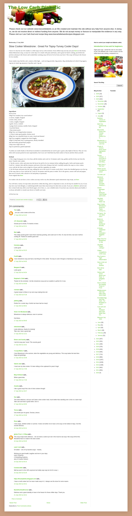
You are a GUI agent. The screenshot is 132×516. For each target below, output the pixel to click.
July (99, 116)
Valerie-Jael (17, 364)
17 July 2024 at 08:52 (20, 306)
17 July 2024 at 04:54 (20, 272)
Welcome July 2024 (101, 318)
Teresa (16, 410)
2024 (97, 99)
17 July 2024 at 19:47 (20, 391)
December (101, 101)
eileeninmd (17, 326)
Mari (15, 232)
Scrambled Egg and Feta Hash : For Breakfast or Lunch (101, 301)
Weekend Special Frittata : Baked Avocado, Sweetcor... (101, 181)
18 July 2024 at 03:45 (20, 441)
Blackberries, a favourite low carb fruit (101, 142)
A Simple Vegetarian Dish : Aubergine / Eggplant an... (101, 232)
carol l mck (17, 447)
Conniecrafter (18, 468)
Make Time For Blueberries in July (101, 240)
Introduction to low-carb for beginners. (108, 46)
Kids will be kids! (100, 268)
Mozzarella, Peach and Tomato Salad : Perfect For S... (101, 134)
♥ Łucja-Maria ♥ (19, 351)
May (99, 325)
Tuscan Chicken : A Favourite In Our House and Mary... (101, 159)
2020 (97, 346)
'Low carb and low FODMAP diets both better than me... (101, 311)
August (100, 113)
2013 (97, 365)
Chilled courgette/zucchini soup (101, 252)
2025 (97, 96)
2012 (97, 367)
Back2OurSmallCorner (21, 490)
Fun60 (16, 256)
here (75, 51)
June (99, 322)
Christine (17, 245)
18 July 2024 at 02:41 (20, 428)
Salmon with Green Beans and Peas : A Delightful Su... (101, 276)
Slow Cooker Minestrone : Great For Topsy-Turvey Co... (101, 208)
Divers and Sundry (20, 339)
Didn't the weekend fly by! (101, 125)
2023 (97, 339)
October (100, 106)
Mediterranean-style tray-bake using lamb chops (101, 293)
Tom (15, 210)
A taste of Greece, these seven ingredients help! (101, 150)
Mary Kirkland (18, 375)
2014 (97, 362)
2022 (97, 341)
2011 (97, 370)
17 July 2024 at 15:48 (20, 358)
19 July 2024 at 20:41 (20, 484)
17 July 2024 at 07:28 (20, 294)
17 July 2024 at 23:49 (20, 415)
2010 (97, 373)
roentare (16, 289)
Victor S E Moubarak (20, 312)
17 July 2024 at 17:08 (20, 369)
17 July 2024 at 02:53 (20, 239)
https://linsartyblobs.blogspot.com (25, 479)
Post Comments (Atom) (24, 506)
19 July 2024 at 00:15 (20, 461)
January (100, 335)
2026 (97, 94)
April (99, 327)
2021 (97, 344)
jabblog (16, 301)
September (101, 109)
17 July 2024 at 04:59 (20, 283)
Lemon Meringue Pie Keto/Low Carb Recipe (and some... (101, 192)
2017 (97, 354)
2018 (97, 352)
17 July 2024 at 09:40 (20, 320)
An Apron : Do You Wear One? (101, 215)
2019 (97, 349)
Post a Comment (17, 499)
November (101, 104)
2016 (97, 357)
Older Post (83, 503)
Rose (15, 421)
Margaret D (17, 267)
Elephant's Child (19, 278)
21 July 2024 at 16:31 (20, 495)
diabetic (76, 186)
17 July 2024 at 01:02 (20, 215)
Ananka (16, 386)
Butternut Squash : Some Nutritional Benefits (101, 222)
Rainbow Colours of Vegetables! (101, 119)
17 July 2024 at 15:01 (20, 345)
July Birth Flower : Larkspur (100, 246)
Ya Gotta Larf (101, 174)
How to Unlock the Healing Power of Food (101, 285)
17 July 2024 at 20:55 (20, 404)
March (100, 330)
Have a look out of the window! (102, 263)
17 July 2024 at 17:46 (20, 380)
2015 (97, 359)
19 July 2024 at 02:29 (20, 473)
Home (48, 503)
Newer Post (13, 503)
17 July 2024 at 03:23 (20, 250)
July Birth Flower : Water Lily (101, 200)
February (100, 333)
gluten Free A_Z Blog (20, 434)
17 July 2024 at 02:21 (20, 226)
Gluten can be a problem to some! (101, 170)
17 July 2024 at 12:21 (20, 334)
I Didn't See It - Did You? (101, 165)
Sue (15, 397)
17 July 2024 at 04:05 (20, 261)
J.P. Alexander (18, 221)
